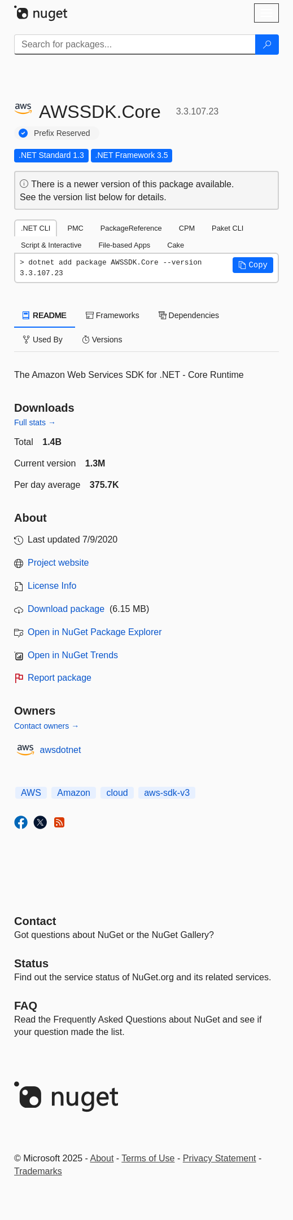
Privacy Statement (219, 1158)
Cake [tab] (175, 245)
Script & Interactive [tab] (51, 245)
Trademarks (38, 1171)
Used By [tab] (43, 339)
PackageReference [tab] (131, 228)
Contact (35, 921)
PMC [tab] (75, 228)
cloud (117, 793)
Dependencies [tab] (189, 315)
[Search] (267, 44)
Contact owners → (46, 725)
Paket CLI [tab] (227, 228)
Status (31, 963)
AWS (31, 793)
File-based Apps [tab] (124, 245)
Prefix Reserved (62, 133)
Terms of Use (147, 1158)
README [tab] (45, 315)
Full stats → (35, 422)
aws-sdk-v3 (167, 793)
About (102, 1158)
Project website (58, 562)
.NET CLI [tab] (35, 228)
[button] (253, 265)
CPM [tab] (187, 228)
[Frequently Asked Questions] (25, 1005)
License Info (52, 586)
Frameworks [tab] (112, 315)
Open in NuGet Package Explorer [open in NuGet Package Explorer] (94, 632)
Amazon (73, 793)
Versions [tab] (102, 339)
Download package (66, 609)
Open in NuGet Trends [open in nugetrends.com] (73, 655)
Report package (59, 677)
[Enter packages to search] (135, 44)
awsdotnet (60, 750)
